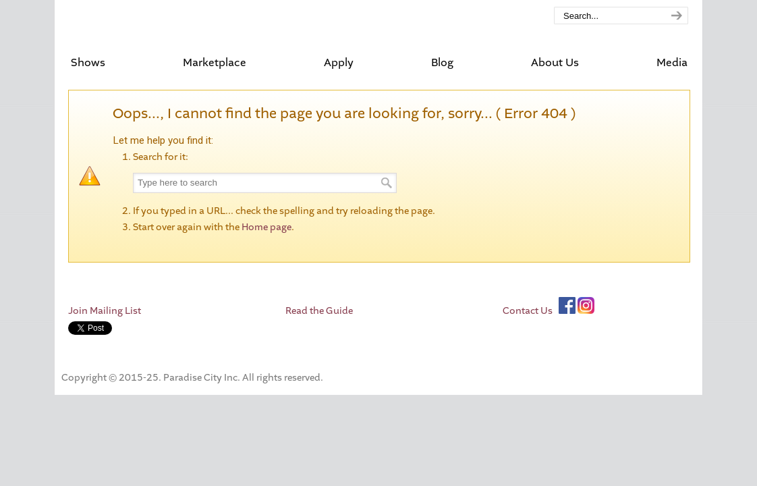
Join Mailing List (104, 311)
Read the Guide (319, 311)
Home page (266, 227)
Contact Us (528, 311)
